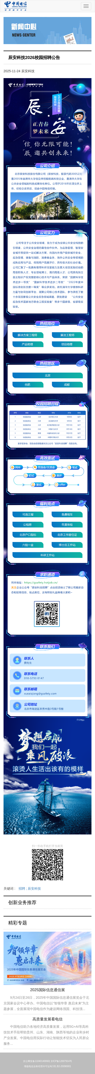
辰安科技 (34, 888)
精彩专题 (17, 922)
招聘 (23, 888)
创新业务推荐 (22, 902)
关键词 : (22, 888)
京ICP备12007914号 (61, 1061)
